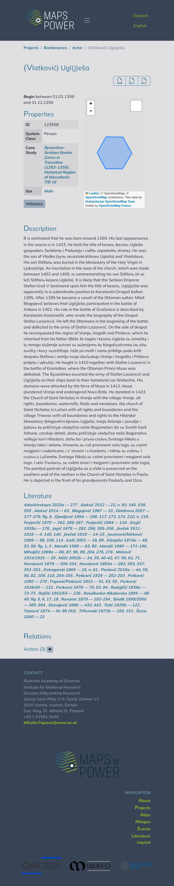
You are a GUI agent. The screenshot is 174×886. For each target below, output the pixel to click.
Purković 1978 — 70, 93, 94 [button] (81, 587)
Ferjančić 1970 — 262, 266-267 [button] (53, 522)
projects (31, 47)
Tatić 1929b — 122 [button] (121, 604)
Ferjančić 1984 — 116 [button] (106, 522)
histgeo (142, 821)
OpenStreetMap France (115, 205)
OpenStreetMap (96, 197)
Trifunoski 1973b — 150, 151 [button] (106, 610)
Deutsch (140, 15)
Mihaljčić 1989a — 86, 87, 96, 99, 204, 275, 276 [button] (68, 551)
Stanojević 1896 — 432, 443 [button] (74, 604)
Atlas (145, 814)
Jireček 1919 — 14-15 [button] (83, 534)
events (143, 828)
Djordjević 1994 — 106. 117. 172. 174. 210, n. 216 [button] (101, 516)
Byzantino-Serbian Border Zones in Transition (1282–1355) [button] (58, 157)
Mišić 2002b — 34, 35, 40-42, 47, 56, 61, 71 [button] (99, 557)
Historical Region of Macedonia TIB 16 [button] (59, 177)
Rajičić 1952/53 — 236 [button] (59, 593)
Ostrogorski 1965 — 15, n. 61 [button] (70, 569)
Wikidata (34, 203)
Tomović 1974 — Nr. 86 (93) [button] (50, 610)
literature (140, 835)
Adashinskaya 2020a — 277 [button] (50, 504)
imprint (143, 842)
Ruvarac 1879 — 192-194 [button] (85, 599)
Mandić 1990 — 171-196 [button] (122, 546)
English (139, 25)
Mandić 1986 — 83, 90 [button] (75, 546)
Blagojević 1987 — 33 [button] (92, 510)
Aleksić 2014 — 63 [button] (51, 510)
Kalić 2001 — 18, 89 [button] (84, 540)
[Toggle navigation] (87, 20)
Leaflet (92, 193)
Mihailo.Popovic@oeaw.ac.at (50, 722)
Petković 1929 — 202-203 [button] (100, 575)
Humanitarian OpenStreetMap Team (110, 201)
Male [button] (48, 191)
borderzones (55, 47)
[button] (90, 104)
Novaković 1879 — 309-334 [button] (50, 563)
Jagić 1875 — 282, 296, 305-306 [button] (82, 528)
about (144, 800)
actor (77, 47)
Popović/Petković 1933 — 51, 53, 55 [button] (83, 581)
